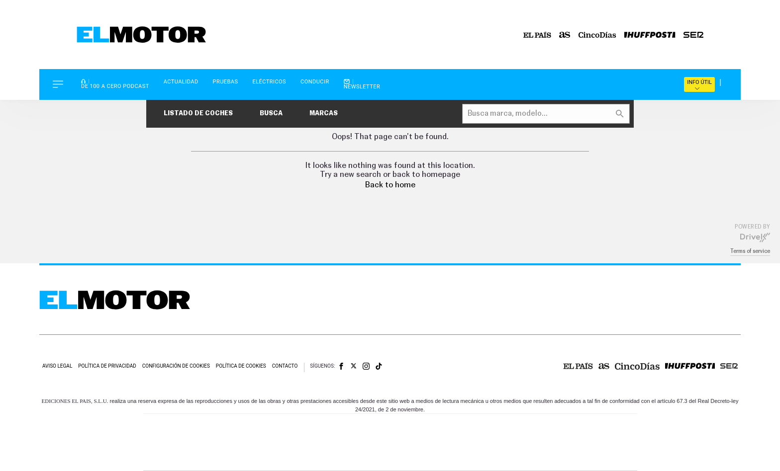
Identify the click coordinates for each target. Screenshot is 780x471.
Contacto (285, 366)
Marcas (323, 113)
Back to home (390, 185)
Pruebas (225, 81)
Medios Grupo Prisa (187, 460)
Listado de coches (198, 113)
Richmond (270, 457)
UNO (345, 442)
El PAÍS (276, 427)
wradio (373, 442)
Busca (271, 113)
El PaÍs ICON (411, 457)
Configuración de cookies (176, 366)
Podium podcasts (368, 457)
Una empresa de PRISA (188, 435)
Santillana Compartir (423, 427)
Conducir (314, 81)
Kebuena (558, 442)
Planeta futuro (522, 442)
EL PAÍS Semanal (486, 442)
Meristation (544, 457)
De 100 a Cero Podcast (115, 83)
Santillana (370, 427)
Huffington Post (289, 442)
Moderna (319, 457)
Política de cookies (241, 366)
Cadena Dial (449, 442)
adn (530, 427)
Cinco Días (411, 442)
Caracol (567, 427)
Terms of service (750, 251)
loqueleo (496, 457)
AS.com (497, 427)
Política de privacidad (107, 366)
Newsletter (362, 84)
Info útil (699, 84)
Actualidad (181, 81)
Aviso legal (57, 366)
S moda (452, 457)
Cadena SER (466, 427)
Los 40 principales (324, 427)
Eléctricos (269, 81)
